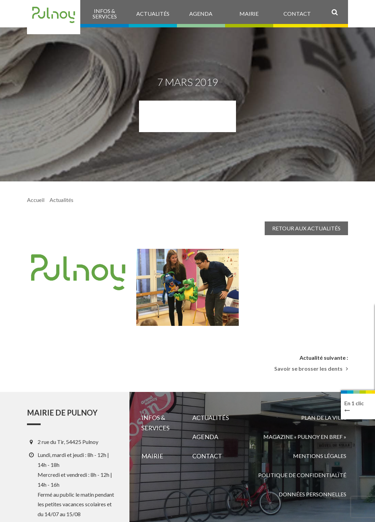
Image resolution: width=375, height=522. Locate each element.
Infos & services (155, 423)
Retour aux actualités (306, 228)
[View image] (187, 287)
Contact (207, 456)
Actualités (61, 199)
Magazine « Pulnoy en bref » (304, 436)
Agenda (205, 437)
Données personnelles (312, 494)
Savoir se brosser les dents (308, 368)
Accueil (35, 199)
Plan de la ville (323, 417)
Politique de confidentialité (302, 475)
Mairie (152, 456)
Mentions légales (319, 456)
